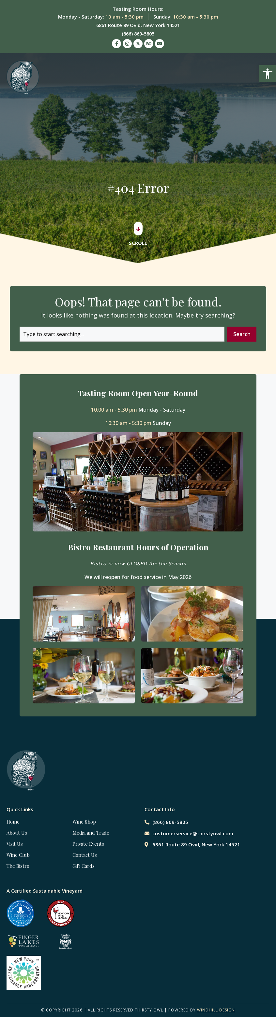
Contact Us (84, 855)
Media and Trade (90, 832)
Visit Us (15, 843)
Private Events (88, 843)
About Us (17, 832)
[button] (267, 73)
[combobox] (121, 334)
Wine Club (18, 855)
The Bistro (18, 866)
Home (13, 821)
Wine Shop (84, 821)
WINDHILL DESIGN (216, 1010)
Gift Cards (83, 866)
